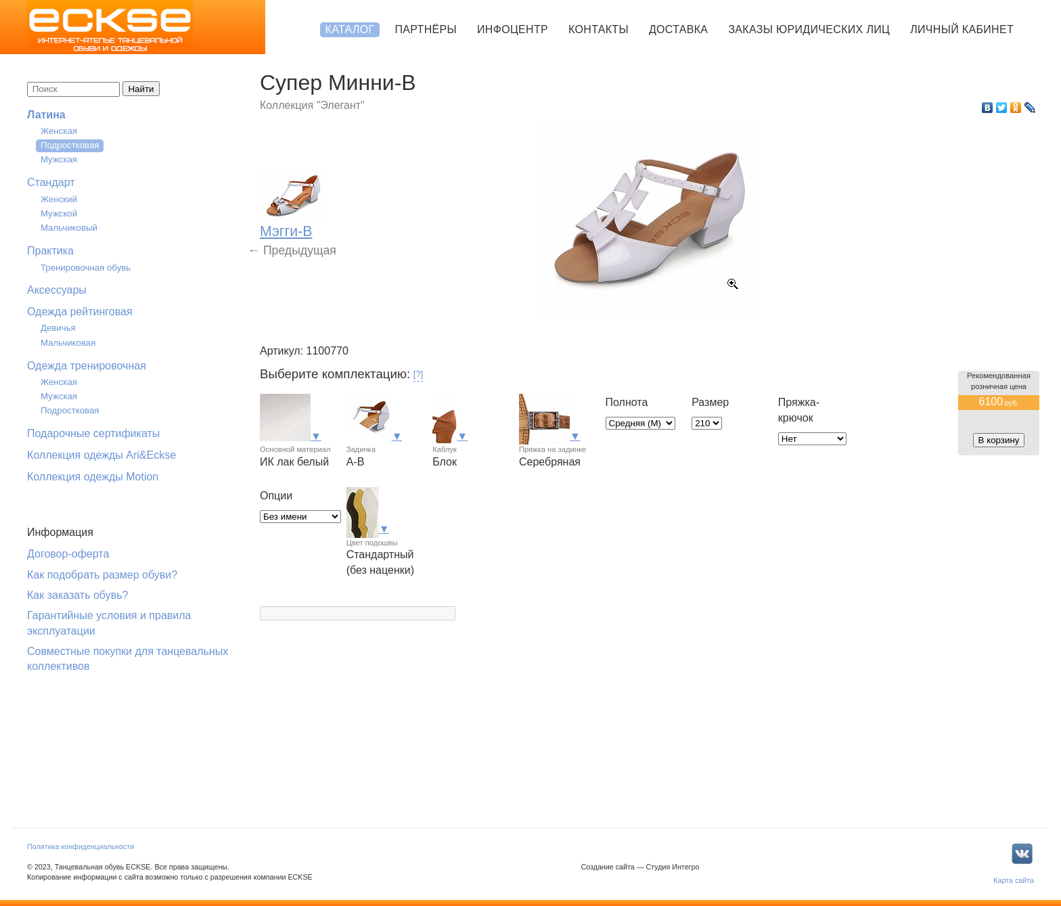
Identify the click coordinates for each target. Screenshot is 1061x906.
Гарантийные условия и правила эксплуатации (109, 623)
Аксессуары (57, 290)
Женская (59, 131)
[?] (418, 374)
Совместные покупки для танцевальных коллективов (127, 658)
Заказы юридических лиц (809, 29)
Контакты (598, 29)
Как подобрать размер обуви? (102, 575)
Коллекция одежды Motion (92, 476)
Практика (50, 250)
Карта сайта (1013, 880)
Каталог (350, 29)
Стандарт (51, 182)
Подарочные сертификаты (93, 433)
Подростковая (70, 145)
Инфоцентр (512, 29)
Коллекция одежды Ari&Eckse (101, 455)
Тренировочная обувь (86, 268)
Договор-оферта (68, 554)
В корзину (999, 440)
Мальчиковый (69, 228)
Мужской (59, 213)
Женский (59, 199)
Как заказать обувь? (77, 595)
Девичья (58, 328)
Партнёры (425, 29)
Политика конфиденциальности (80, 846)
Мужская (59, 159)
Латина (46, 114)
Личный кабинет (962, 29)
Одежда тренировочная (86, 365)
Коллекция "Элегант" (312, 105)
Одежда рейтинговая (80, 311)
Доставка (678, 29)
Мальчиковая (68, 343)
